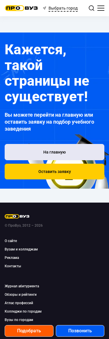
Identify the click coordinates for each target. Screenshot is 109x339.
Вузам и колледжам (21, 249)
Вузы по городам (19, 320)
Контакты (13, 266)
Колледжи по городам (23, 311)
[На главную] (54, 152)
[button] (54, 171)
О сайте (11, 241)
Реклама (12, 258)
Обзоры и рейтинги (21, 295)
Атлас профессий (19, 303)
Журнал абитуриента (22, 286)
